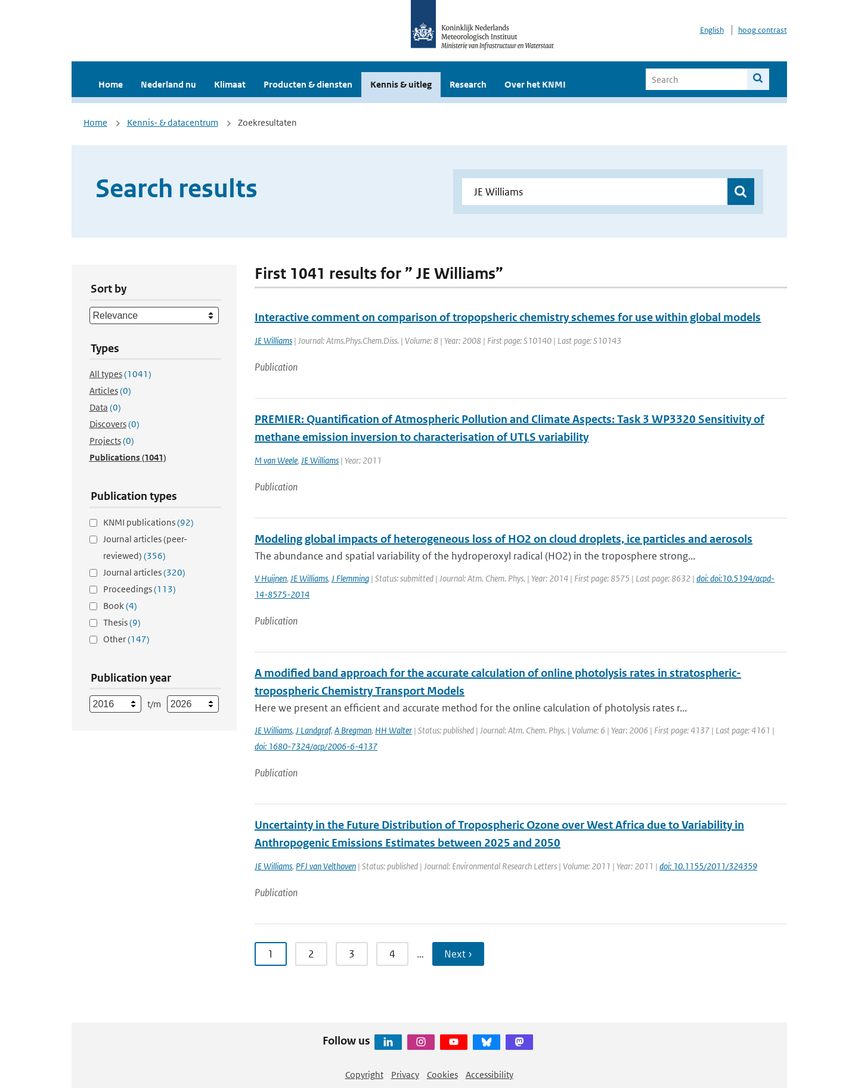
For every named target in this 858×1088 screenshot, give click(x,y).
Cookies (442, 1074)
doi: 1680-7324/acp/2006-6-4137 (316, 746)
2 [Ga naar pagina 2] (311, 953)
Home (110, 84)
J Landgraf (313, 730)
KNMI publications (148, 522)
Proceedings (139, 589)
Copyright (364, 1074)
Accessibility (489, 1074)
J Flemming (350, 578)
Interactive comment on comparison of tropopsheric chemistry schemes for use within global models (508, 317)
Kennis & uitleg (401, 84)
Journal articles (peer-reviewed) (145, 547)
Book (120, 605)
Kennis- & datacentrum (172, 122)
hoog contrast (762, 30)
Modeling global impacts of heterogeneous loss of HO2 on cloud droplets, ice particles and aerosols (503, 539)
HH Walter (393, 730)
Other (126, 639)
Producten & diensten (308, 84)
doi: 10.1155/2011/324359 (708, 866)
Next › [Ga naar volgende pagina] (458, 953)
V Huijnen (271, 578)
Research (468, 84)
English (712, 30)
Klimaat (230, 84)
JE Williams (273, 340)
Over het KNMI (535, 84)
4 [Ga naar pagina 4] (392, 953)
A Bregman (352, 730)
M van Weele (276, 460)
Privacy (405, 1074)
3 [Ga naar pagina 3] (352, 953)
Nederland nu (168, 84)
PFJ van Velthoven (326, 866)
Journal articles (144, 572)
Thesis (122, 622)
